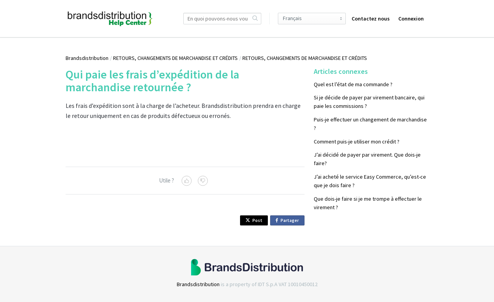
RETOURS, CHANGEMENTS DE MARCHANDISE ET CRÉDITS (175, 58)
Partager (288, 220)
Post (253, 220)
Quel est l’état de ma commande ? (353, 84)
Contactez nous (371, 18)
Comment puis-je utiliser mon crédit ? (356, 141)
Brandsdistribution (87, 58)
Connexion (411, 18)
